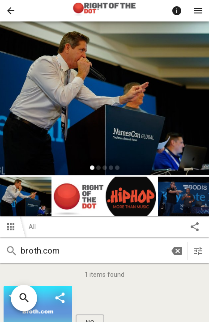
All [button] (32, 226)
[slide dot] (92, 167)
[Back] (10, 10)
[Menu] (198, 10)
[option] (104, 99)
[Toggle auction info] (177, 10)
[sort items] (198, 251)
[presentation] (104, 11)
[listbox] (104, 99)
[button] (10, 10)
